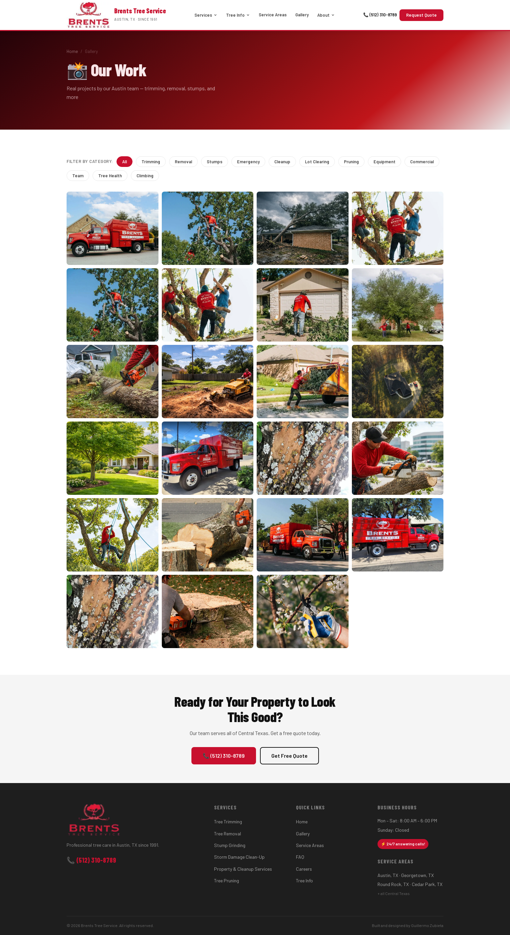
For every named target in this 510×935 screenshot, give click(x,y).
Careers (304, 869)
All (124, 161)
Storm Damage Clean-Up (239, 857)
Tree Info (238, 15)
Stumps (214, 161)
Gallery (302, 14)
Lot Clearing (317, 161)
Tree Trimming (228, 821)
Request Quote (421, 15)
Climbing (144, 175)
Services (205, 15)
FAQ (300, 857)
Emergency (248, 161)
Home (72, 51)
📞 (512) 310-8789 (380, 14)
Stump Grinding (229, 845)
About (326, 15)
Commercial (422, 161)
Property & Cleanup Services (243, 869)
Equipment (384, 161)
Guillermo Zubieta (427, 925)
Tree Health (110, 175)
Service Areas (273, 14)
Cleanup (282, 161)
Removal (183, 161)
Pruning (351, 161)
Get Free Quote (289, 755)
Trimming (150, 161)
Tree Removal (227, 833)
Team (78, 175)
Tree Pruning (226, 880)
